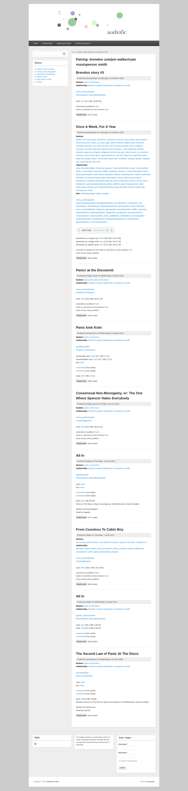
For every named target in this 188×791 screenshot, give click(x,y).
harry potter (129, 139)
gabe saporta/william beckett (105, 552)
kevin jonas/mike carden (107, 548)
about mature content (44, 79)
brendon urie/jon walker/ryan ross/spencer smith (109, 85)
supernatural (85, 162)
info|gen (105, 193)
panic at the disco (91, 82)
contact (39, 82)
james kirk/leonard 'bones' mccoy (127, 181)
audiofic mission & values (45, 69)
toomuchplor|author (99, 222)
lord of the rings (89, 139)
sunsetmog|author (84, 420)
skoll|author (125, 216)
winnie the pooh (83, 143)
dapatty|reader (82, 475)
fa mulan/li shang (92, 177)
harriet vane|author (84, 676)
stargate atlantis (135, 158)
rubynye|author (82, 216)
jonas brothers (92, 542)
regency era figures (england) (97, 152)
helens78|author (137, 206)
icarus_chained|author (85, 209)
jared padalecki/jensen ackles (99, 184)
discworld (101, 139)
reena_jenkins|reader (85, 91)
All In (80, 455)
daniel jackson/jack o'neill (87, 174)
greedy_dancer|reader (85, 615)
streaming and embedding (46, 74)
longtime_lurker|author (85, 350)
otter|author (111, 212)
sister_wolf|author (111, 216)
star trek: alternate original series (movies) (103, 149)
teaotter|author (98, 219)
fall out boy (115, 152)
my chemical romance (109, 542)
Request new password (129, 761)
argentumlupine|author (85, 203)
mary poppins (141, 139)
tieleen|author (133, 219)
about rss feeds (42, 77)
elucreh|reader (82, 673)
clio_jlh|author (120, 203)
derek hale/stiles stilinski (109, 174)
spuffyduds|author (83, 219)
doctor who (113, 158)
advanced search (64, 43)
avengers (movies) (84, 146)
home (35, 43)
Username (123, 744)
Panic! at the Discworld (94, 270)
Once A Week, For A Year (96, 127)
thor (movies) (115, 146)
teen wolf (96, 162)
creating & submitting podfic (46, 72)
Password (123, 753)
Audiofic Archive (52, 782)
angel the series (140, 155)
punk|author (122, 212)
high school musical (114, 143)
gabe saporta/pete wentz (111, 177)
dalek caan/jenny (110, 171)
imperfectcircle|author (85, 292)
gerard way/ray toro (129, 184)
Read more (82, 114)
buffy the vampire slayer (86, 158)
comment (80, 367)
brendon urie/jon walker (86, 548)
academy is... (142, 542)
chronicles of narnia (114, 139)
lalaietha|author (82, 212)
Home (74, 52)
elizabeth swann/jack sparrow (99, 181)
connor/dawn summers (92, 171)
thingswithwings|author (116, 219)
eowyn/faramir (127, 174)
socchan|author (137, 216)
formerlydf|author (83, 561)
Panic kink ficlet (89, 327)
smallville (123, 158)
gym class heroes (128, 152)
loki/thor (116, 184)
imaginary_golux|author (106, 209)
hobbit (78, 139)
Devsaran (151, 782)
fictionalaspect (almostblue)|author (91, 95)
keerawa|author (124, 209)
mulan (93, 143)
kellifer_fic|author (139, 209)
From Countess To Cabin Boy (100, 529)
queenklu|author (135, 212)
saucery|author (96, 216)
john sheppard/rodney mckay (106, 187)
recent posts (47, 43)
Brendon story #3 (90, 72)
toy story (101, 143)
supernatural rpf (108, 155)
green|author (123, 206)
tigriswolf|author (83, 222)
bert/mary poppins (104, 168)
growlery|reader (83, 346)
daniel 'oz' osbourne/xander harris (133, 171)
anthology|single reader (91, 193)
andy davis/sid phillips (85, 168)
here (83, 101)
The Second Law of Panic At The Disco (107, 654)
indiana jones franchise (134, 143)
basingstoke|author (104, 203)
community (102, 158)
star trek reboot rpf (124, 155)
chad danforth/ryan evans (124, 168)
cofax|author (132, 203)
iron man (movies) (101, 146)
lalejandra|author (97, 212)
